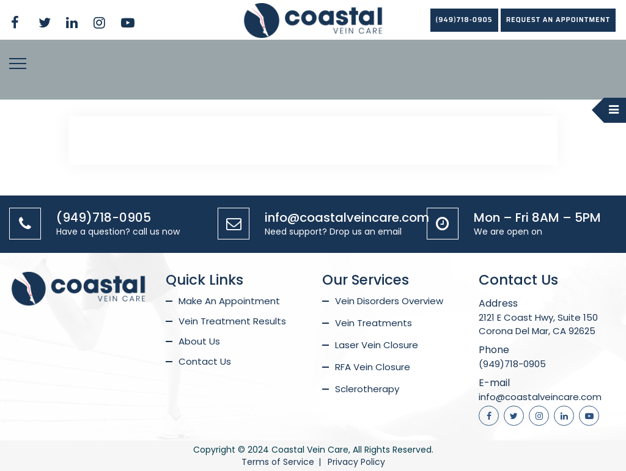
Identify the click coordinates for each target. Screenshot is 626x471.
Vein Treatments (373, 322)
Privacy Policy (356, 462)
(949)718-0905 (464, 20)
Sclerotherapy (367, 388)
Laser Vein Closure (376, 344)
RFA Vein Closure (372, 366)
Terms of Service (277, 462)
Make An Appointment (229, 300)
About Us (199, 341)
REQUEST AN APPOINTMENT (558, 20)
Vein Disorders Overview (389, 300)
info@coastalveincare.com (347, 217)
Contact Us (205, 361)
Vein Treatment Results (232, 321)
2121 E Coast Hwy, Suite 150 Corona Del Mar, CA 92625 (538, 324)
